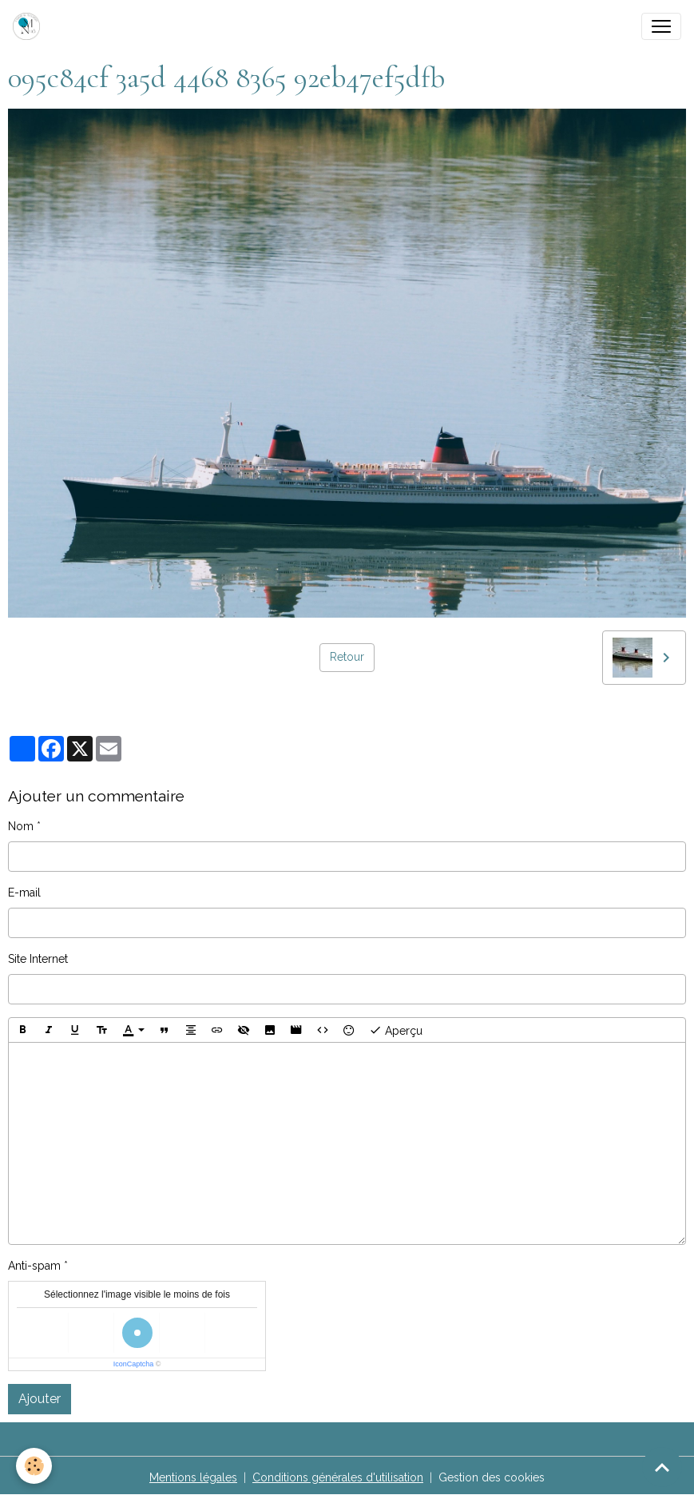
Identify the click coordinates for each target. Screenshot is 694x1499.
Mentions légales (193, 1477)
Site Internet (38, 958)
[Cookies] (34, 1466)
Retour (347, 656)
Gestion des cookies (491, 1477)
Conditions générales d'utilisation (337, 1477)
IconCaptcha (133, 1364)
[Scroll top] (662, 1467)
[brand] (29, 26)
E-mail (24, 892)
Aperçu (395, 1030)
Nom (21, 826)
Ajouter (39, 1398)
